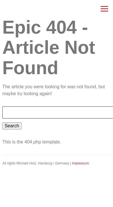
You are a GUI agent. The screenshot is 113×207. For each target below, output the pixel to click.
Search (12, 125)
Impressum (80, 163)
